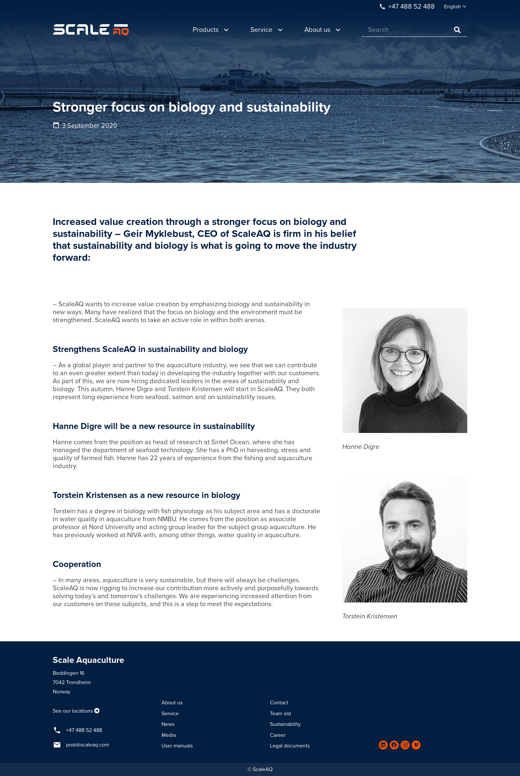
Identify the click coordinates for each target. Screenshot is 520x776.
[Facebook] (394, 745)
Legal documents (290, 745)
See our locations (73, 711)
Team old (280, 713)
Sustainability (285, 724)
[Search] (414, 30)
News (168, 724)
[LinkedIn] (383, 745)
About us (172, 702)
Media (169, 735)
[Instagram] (405, 745)
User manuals (177, 745)
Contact (279, 702)
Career (278, 735)
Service (170, 713)
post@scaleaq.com (87, 744)
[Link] (91, 30)
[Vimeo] (416, 745)
